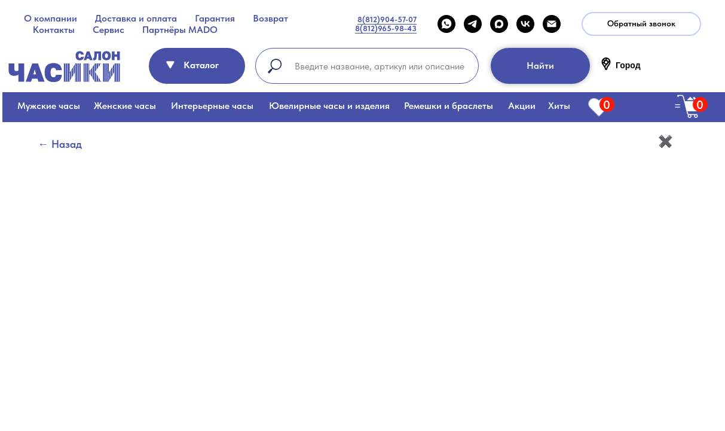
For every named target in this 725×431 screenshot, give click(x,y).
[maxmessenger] (499, 24)
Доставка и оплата (136, 18)
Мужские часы (48, 105)
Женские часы (125, 105)
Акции (522, 105)
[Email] (552, 24)
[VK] (525, 24)
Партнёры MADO (180, 29)
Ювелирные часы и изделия (329, 105)
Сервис (108, 29)
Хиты (559, 105)
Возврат (270, 18)
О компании (50, 18)
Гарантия (215, 18)
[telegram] (473, 24)
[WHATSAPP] (446, 24)
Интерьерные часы (212, 105)
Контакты (54, 29)
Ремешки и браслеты (448, 105)
